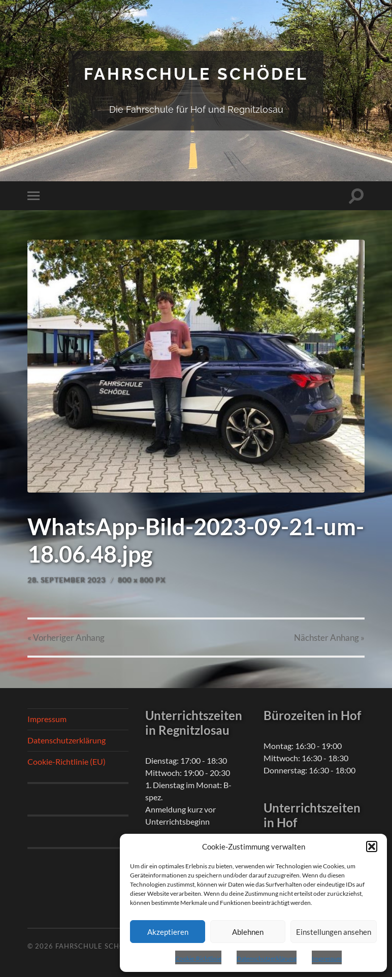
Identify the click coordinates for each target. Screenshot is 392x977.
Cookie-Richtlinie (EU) (66, 761)
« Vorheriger (66, 637)
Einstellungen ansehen (333, 931)
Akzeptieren (167, 931)
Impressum (327, 958)
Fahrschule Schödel (196, 73)
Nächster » (329, 637)
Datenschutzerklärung (267, 958)
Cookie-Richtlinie (198, 958)
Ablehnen (248, 931)
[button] (372, 846)
